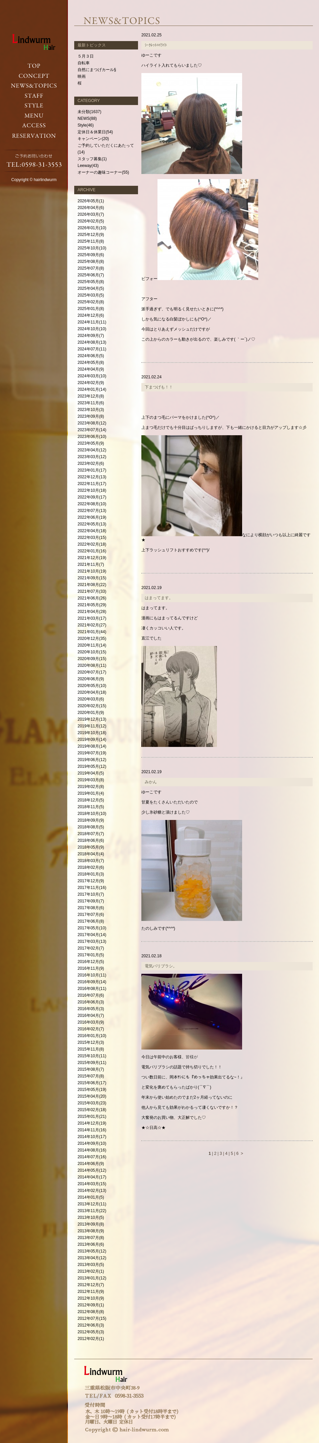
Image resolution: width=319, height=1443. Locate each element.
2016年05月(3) (91, 1008)
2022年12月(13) (92, 477)
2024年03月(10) (92, 376)
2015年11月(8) (91, 1049)
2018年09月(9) (91, 820)
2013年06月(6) (91, 1244)
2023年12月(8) (91, 396)
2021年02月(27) (92, 625)
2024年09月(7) (91, 335)
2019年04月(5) (91, 773)
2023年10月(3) (91, 409)
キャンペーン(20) (93, 138)
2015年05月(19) (92, 1089)
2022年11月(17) (92, 483)
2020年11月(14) (92, 645)
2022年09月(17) (92, 497)
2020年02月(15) (92, 705)
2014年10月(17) (92, 1136)
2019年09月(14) (92, 739)
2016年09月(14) (92, 982)
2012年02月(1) (91, 1338)
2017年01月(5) (91, 955)
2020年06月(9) (91, 679)
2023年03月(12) (92, 456)
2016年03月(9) (91, 1022)
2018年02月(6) (91, 867)
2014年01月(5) (91, 1197)
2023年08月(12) (92, 423)
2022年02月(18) (92, 544)
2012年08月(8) (91, 1311)
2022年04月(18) (92, 530)
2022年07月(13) (92, 510)
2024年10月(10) (92, 329)
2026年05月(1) (91, 201)
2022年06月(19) (92, 517)
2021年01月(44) (92, 631)
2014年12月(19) (92, 1123)
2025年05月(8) (91, 281)
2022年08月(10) (92, 504)
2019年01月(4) (91, 793)
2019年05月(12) (92, 766)
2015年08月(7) (91, 1069)
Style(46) (86, 125)
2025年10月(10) (92, 248)
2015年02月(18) (92, 1109)
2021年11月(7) (91, 564)
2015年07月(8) (91, 1076)
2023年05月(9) (91, 443)
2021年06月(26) (92, 598)
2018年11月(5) (91, 806)
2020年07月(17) (92, 672)
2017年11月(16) (92, 887)
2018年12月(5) (91, 800)
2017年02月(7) (91, 948)
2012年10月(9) (91, 1298)
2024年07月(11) (92, 349)
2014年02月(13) (92, 1190)
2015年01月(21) (92, 1116)
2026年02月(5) (91, 221)
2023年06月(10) (92, 436)
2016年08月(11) (92, 988)
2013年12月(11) (92, 1204)
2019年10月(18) (92, 732)
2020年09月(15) (92, 658)
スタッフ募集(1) (92, 159)
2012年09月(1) (91, 1305)
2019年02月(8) (91, 786)
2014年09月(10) (92, 1143)
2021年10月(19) (92, 571)
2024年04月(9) (91, 369)
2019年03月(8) (91, 780)
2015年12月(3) (91, 1042)
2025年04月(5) (91, 288)
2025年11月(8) (91, 241)
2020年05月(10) (92, 685)
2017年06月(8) (91, 921)
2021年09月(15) (92, 578)
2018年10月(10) (92, 813)
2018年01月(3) (91, 874)
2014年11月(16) (92, 1130)
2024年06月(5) (91, 355)
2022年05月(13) (92, 524)
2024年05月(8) (91, 362)
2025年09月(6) (91, 254)
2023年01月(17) (92, 470)
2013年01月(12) (92, 1278)
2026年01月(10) (92, 228)
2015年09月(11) (92, 1062)
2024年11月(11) (92, 322)
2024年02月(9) (91, 382)
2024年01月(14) (92, 389)
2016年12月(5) (91, 961)
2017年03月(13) (92, 941)
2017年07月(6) (91, 914)
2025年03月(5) (91, 295)
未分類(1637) (89, 111)
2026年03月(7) (91, 214)
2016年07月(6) (91, 995)
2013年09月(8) (91, 1224)
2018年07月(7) (91, 833)
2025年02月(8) (91, 302)
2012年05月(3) (91, 1332)
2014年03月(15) (92, 1183)
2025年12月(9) (91, 234)
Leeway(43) (88, 165)
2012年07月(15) (92, 1318)
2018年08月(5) (91, 827)
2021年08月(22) (92, 584)
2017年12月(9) (91, 881)
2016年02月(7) (91, 1029)
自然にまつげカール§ (97, 69)
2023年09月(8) (91, 416)
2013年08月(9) (91, 1231)
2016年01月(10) (92, 1035)
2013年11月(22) (92, 1210)
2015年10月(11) (92, 1056)
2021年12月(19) (92, 557)
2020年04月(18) (92, 692)
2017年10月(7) (91, 894)
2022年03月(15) (92, 537)
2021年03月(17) (92, 618)
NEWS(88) (87, 118)
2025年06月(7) (91, 275)
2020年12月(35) (92, 638)
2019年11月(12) (92, 726)
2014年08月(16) (92, 1150)
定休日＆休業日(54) (95, 132)
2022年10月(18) (92, 490)
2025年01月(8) (91, 308)
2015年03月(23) (92, 1103)
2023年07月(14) (92, 429)
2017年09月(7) (91, 901)
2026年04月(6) (91, 207)
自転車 (84, 63)
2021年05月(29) (92, 605)
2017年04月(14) (92, 934)
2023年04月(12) (92, 450)
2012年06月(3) (91, 1325)
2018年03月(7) (91, 860)
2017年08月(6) (91, 907)
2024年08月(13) (92, 342)
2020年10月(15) (92, 652)
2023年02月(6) (91, 463)
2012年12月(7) (91, 1284)
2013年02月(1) (91, 1271)
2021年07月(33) (92, 591)
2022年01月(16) (92, 551)
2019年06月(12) (92, 759)
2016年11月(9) (91, 968)
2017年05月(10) (92, 928)
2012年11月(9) (91, 1291)
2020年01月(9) (91, 712)
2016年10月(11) (92, 975)
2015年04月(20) (92, 1096)
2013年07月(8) (91, 1237)
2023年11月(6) (91, 403)
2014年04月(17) (92, 1177)
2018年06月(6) (91, 840)
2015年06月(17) (92, 1082)
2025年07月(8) (91, 268)
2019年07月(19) (92, 753)
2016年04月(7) (91, 1015)
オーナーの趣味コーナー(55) (103, 172)
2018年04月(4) (91, 854)
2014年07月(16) (92, 1157)
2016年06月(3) (91, 1002)
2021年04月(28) (92, 611)
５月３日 (86, 56)
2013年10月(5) (91, 1217)
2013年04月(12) (92, 1258)
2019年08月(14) (92, 746)
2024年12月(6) (91, 315)
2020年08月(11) (92, 665)
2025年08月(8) (91, 261)
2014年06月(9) (91, 1163)
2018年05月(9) (91, 847)
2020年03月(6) (91, 699)
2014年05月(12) (92, 1170)
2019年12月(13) (92, 719)
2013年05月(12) (92, 1251)
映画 (82, 76)
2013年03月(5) (91, 1264)
